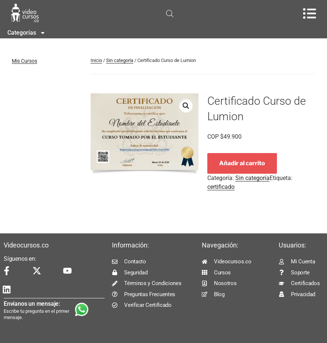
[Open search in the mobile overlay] (169, 13)
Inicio (96, 60)
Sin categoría (119, 60)
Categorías (26, 32)
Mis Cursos (24, 61)
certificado (221, 186)
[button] (186, 105)
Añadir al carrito (242, 163)
